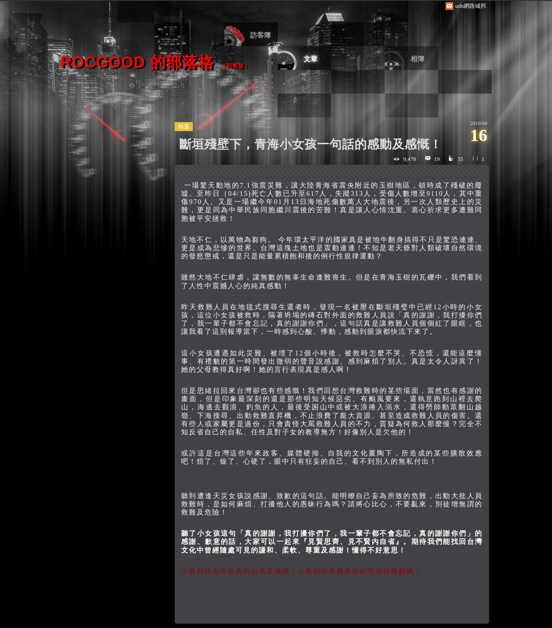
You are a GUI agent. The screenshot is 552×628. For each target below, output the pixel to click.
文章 (310, 59)
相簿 (417, 59)
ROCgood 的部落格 (137, 62)
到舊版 (235, 66)
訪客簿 (260, 35)
